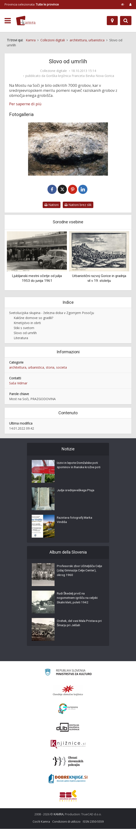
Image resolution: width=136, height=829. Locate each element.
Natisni (51, 205)
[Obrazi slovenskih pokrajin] (68, 761)
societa (61, 367)
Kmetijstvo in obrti (27, 323)
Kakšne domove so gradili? (33, 318)
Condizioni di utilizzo (66, 822)
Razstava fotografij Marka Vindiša (75, 521)
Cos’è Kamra (41, 822)
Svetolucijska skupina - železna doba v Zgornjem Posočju (51, 313)
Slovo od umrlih (25, 333)
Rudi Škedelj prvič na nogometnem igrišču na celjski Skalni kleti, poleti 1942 (78, 598)
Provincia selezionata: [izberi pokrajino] (32, 4)
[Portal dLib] (68, 727)
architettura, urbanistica (26, 367)
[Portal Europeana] (68, 709)
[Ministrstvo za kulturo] (68, 673)
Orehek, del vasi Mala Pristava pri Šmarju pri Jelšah (78, 624)
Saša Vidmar (18, 383)
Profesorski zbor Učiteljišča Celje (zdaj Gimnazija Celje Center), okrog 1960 (76, 571)
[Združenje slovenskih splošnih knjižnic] (68, 744)
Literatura (21, 338)
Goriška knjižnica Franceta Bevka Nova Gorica (80, 76)
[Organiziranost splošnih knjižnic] (68, 690)
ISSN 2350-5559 (93, 822)
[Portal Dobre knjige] (68, 778)
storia (50, 367)
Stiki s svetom (24, 328)
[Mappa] (112, 20)
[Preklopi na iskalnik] (125, 20)
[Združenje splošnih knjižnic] (68, 796)
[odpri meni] (8, 20)
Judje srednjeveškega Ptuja (77, 491)
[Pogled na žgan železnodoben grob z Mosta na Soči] (68, 149)
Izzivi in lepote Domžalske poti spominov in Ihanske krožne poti (78, 468)
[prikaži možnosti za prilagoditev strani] (122, 4)
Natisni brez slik (78, 205)
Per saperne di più (25, 103)
